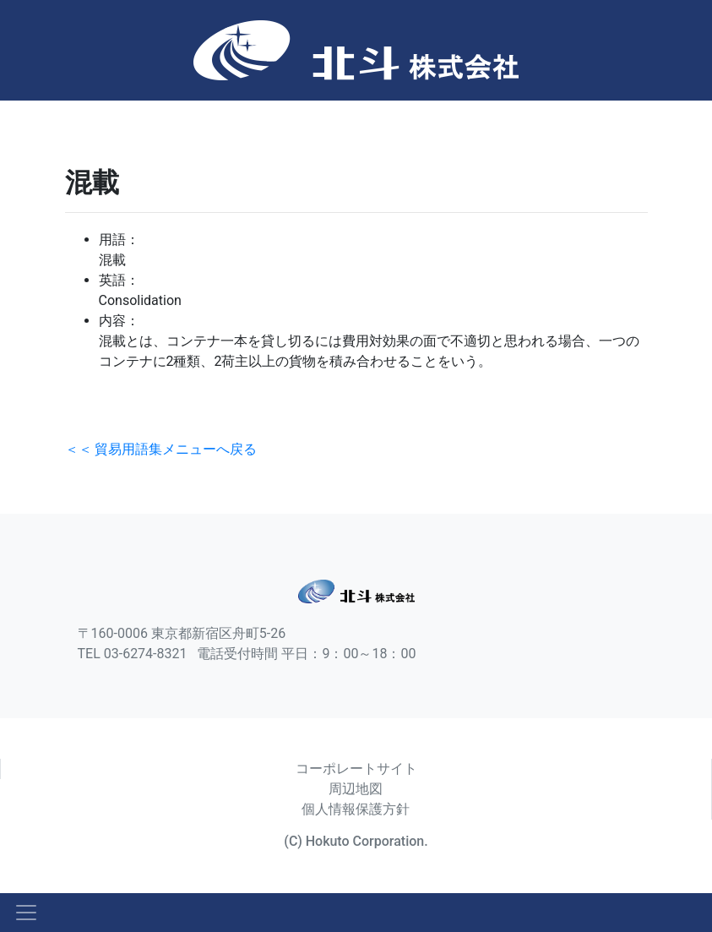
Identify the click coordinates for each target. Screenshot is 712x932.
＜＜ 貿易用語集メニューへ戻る (161, 449)
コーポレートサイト (356, 768)
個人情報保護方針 (356, 809)
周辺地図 (356, 789)
